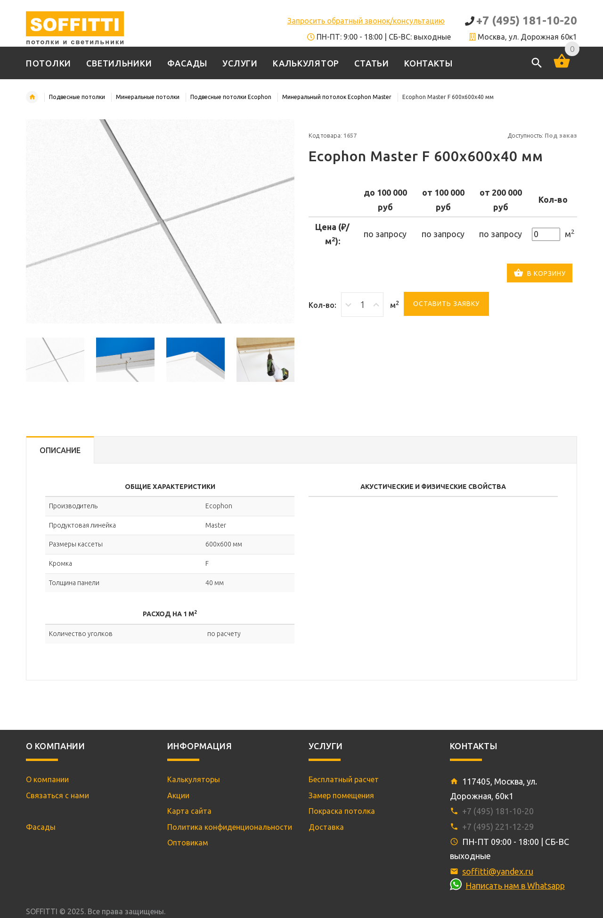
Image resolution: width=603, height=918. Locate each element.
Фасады (41, 827)
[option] (55, 360)
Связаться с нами (57, 795)
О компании (47, 779)
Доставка (326, 827)
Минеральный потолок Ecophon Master (336, 97)
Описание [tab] (60, 450)
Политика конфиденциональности (229, 827)
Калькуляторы (193, 779)
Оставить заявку (446, 303)
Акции (178, 795)
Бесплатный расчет (344, 779)
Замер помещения (341, 795)
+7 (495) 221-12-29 (498, 826)
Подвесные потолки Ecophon (230, 97)
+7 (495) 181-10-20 (526, 20)
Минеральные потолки (147, 97)
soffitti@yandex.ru (497, 871)
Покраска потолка (342, 811)
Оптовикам (187, 842)
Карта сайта (189, 811)
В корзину (539, 274)
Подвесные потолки (77, 97)
